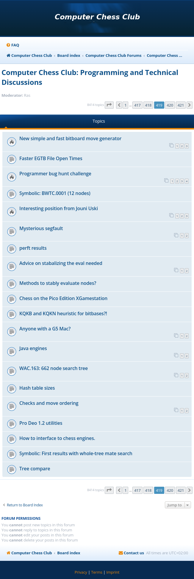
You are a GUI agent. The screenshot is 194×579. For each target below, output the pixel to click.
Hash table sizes (37, 388)
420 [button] (170, 105)
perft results (32, 248)
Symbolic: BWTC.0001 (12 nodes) (54, 193)
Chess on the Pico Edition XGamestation (63, 298)
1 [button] (125, 105)
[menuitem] (12, 45)
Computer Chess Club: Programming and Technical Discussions (89, 77)
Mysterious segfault (41, 228)
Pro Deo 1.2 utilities (40, 423)
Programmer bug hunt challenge (55, 173)
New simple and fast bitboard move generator (70, 138)
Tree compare (34, 468)
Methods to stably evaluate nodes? (57, 283)
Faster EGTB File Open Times (50, 158)
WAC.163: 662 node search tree (53, 368)
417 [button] (137, 105)
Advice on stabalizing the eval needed (60, 263)
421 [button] (181, 105)
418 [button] (148, 105)
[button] (109, 105)
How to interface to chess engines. (57, 438)
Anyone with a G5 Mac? (45, 328)
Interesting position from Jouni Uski (58, 208)
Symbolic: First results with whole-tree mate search (75, 453)
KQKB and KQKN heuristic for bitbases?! (63, 313)
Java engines (33, 348)
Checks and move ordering (48, 403)
